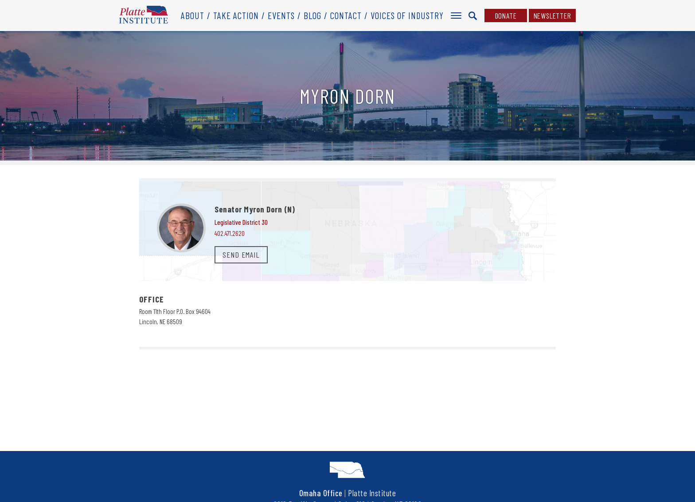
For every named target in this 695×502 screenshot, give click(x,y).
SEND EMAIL (241, 254)
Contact (346, 15)
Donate (506, 15)
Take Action (236, 15)
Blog (312, 15)
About (192, 15)
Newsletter (552, 15)
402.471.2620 (230, 233)
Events (281, 15)
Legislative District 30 (241, 222)
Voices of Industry (407, 15)
